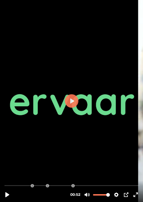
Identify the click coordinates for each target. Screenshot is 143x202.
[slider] (72, 185)
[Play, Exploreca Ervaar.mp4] (7, 194)
